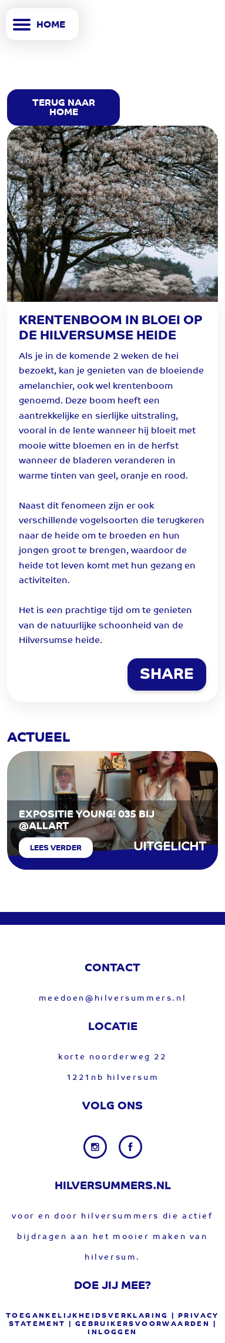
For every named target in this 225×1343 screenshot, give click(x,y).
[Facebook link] (130, 1147)
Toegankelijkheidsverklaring (87, 1316)
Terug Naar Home (63, 108)
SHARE (167, 675)
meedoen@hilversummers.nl (112, 998)
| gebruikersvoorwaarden (139, 1324)
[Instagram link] (96, 1147)
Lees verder (56, 848)
